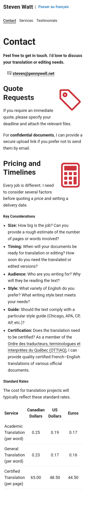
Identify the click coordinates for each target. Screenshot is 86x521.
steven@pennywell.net (34, 73)
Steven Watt (18, 7)
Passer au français (53, 7)
